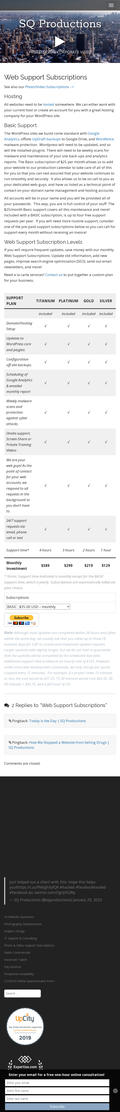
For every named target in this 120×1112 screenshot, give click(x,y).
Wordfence (105, 139)
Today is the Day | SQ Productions (57, 720)
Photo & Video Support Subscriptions (29, 945)
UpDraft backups (46, 139)
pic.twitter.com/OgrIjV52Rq (51, 892)
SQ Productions (60, 24)
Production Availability (19, 974)
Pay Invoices (12, 967)
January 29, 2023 (87, 899)
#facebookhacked (91, 887)
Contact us (54, 274)
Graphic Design (14, 931)
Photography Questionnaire (23, 924)
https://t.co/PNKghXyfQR (38, 887)
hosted (48, 104)
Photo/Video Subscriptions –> (49, 86)
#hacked (67, 887)
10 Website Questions (19, 917)
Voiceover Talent (15, 960)
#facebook (18, 892)
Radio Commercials (17, 952)
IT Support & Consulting (20, 938)
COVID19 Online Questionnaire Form (29, 981)
